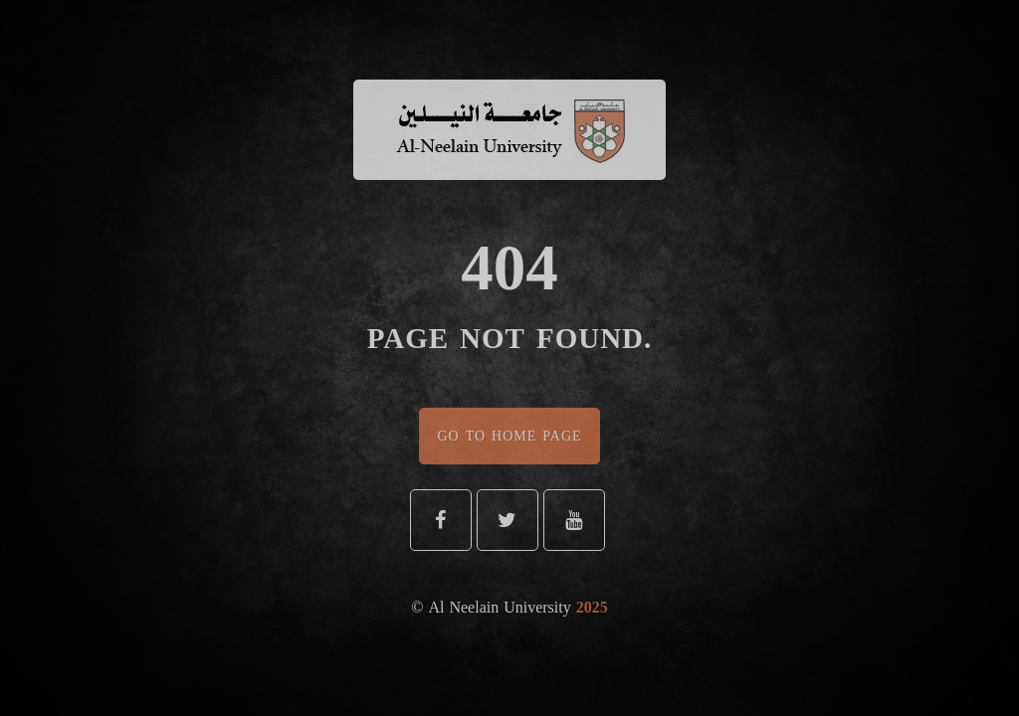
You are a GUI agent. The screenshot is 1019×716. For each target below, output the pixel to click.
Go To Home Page (509, 436)
